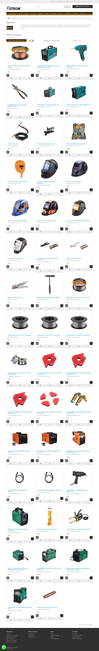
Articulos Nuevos (12, 13)
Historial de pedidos (77, 635)
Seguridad (75, 13)
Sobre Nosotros (10, 638)
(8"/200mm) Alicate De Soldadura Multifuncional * (17, 105)
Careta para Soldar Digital (15, 258)
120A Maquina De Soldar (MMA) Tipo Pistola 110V (76, 490)
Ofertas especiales (54, 638)
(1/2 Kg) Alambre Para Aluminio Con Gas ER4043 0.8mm (19, 373)
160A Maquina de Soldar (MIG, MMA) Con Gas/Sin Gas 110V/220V (78, 569)
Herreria (47, 13)
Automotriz (40, 13)
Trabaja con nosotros (11, 642)
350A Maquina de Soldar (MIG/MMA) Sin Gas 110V (48, 451)
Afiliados (52, 637)
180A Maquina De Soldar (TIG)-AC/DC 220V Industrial (49, 569)
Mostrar (75, 40)
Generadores (68, 13)
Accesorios (33, 13)
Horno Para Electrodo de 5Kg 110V (46, 529)
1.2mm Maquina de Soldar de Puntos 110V (78, 529)
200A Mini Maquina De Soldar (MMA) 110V (78, 105)
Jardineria (61, 13)
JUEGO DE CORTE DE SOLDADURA (75, 144)
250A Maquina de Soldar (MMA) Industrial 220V (19, 608)
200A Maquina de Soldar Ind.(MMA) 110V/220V (18, 529)
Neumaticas (53, 13)
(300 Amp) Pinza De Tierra (73, 258)
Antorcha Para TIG (13, 144)
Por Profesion (83, 13)
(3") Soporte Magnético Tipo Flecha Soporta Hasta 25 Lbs (49, 373)
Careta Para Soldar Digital (73, 181)
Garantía (8, 633)
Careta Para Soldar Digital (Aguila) (17, 220)
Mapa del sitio (31, 637)
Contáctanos (31, 633)
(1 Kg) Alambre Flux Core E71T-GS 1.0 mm (78, 297)
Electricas (27, 13)
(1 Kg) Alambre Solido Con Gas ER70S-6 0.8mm (18, 66)
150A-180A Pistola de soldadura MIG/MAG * (49, 490)
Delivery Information (11, 637)
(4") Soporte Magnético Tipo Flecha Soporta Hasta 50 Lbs (78, 373)
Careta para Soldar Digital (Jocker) (47, 220)
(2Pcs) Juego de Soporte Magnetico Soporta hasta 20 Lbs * (78, 412)
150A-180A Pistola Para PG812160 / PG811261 (17, 490)
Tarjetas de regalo (54, 635)
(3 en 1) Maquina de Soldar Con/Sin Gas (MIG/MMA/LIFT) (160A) (48, 66)
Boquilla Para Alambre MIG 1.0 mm (47, 607)
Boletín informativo (77, 638)
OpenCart (15, 647)
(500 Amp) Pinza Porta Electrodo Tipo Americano (47, 259)
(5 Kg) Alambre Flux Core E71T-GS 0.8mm (77, 335)
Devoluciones (31, 635)
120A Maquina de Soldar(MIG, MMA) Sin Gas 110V (19, 451)
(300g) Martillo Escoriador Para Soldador (48, 297)
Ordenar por (47, 40)
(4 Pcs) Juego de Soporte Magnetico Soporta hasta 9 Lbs (49, 412)
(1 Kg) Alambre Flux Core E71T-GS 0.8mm (19, 335)
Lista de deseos (76, 637)
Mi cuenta (74, 633)
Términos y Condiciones (12, 635)
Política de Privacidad (11, 640)
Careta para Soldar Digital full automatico (78, 220)
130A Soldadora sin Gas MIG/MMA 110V (48, 105)
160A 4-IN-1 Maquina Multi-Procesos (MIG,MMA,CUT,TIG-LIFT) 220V (18, 569)
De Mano (20, 13)
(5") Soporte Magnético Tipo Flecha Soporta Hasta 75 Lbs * (20, 412)
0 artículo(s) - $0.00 (82, 6)
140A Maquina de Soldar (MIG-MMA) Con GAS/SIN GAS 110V (78, 451)
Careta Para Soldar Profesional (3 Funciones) (46, 182)
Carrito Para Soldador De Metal (46, 144)
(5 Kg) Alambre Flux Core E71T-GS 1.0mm (48, 335)
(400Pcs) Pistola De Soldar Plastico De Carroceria (77, 66)
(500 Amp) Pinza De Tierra (15, 297)
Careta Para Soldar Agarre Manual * (18, 181)
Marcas (52, 633)
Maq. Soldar (11, 37)
